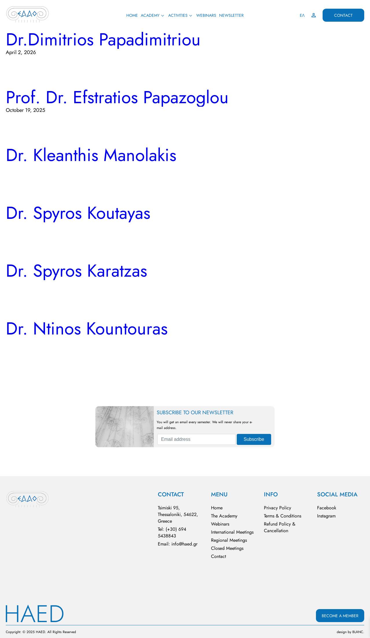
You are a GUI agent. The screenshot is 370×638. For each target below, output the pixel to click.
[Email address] (196, 439)
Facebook (326, 507)
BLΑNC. (358, 632)
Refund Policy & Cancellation (279, 527)
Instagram (326, 516)
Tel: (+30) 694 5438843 (172, 532)
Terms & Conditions (282, 516)
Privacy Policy (277, 507)
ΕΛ (302, 15)
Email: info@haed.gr (177, 544)
